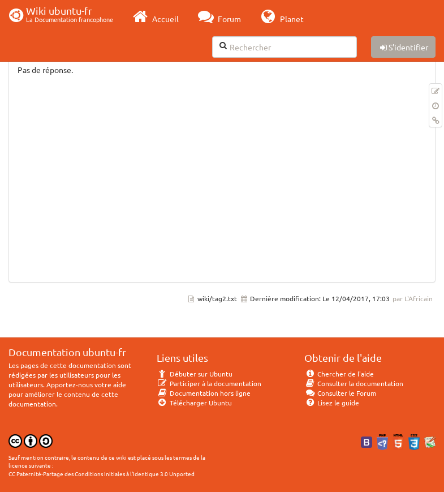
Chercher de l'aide (339, 373)
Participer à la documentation (209, 383)
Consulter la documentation (353, 383)
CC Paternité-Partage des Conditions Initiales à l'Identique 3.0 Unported (101, 473)
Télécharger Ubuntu (194, 402)
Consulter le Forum (340, 392)
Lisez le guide (331, 402)
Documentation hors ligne (204, 392)
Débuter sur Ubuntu (194, 373)
